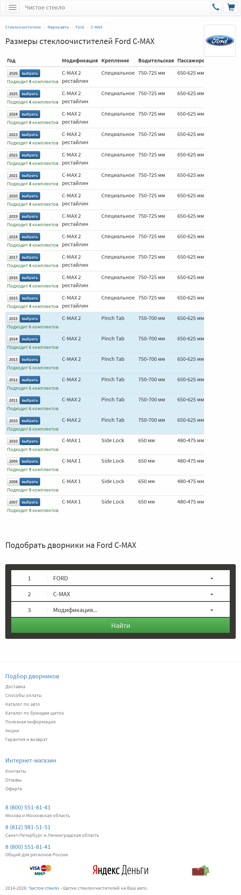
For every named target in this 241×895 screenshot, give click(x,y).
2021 (13, 175)
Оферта (13, 788)
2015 (13, 298)
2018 (13, 236)
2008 (13, 481)
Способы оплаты (23, 695)
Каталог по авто (22, 704)
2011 (13, 400)
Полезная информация (30, 721)
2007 (13, 502)
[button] (120, 578)
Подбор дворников (32, 676)
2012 (13, 379)
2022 (13, 155)
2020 (13, 195)
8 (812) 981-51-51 (28, 827)
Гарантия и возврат (26, 739)
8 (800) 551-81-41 (28, 807)
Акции (12, 730)
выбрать (30, 73)
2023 (13, 134)
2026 (13, 73)
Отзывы (13, 780)
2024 (13, 114)
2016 (13, 277)
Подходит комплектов (32, 82)
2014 (13, 338)
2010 (13, 420)
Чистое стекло (45, 7)
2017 (13, 257)
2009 (13, 461)
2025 (13, 93)
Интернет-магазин (30, 760)
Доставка (15, 686)
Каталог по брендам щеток (34, 713)
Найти (120, 625)
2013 (13, 359)
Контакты (15, 771)
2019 (13, 216)
